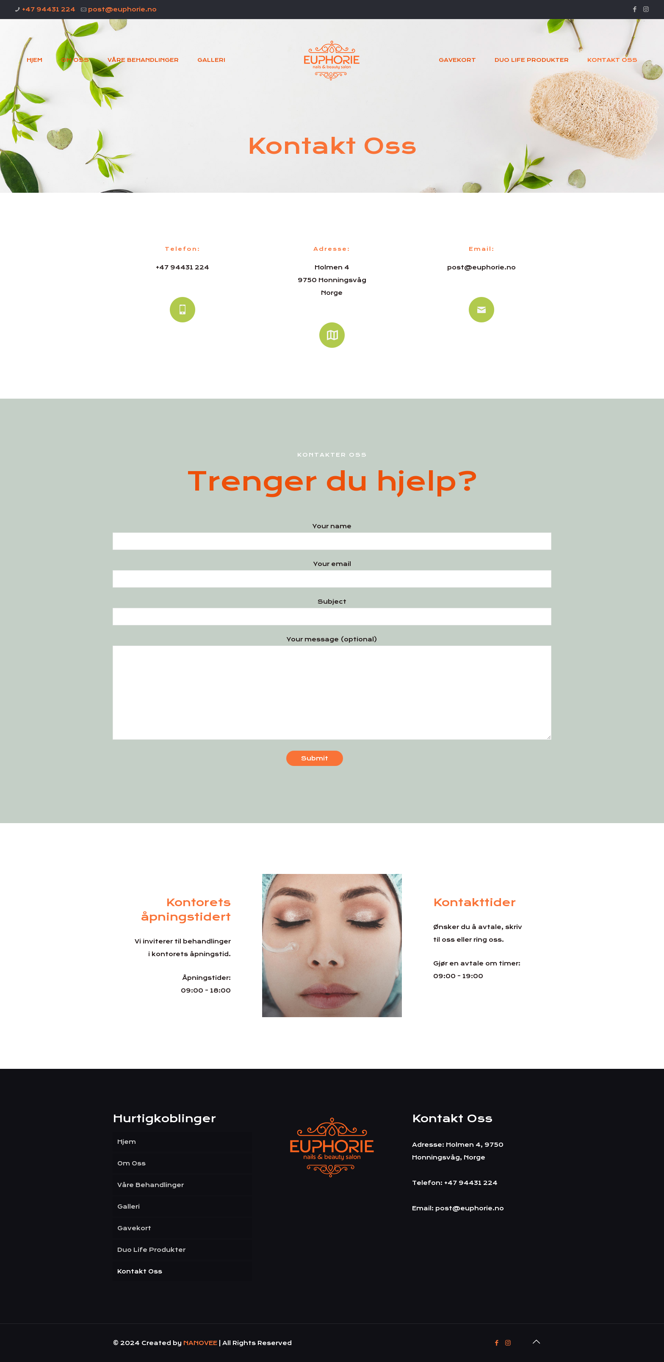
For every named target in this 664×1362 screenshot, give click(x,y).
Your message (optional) (332, 688)
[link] (331, 945)
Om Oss (131, 1163)
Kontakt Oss (139, 1271)
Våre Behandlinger (150, 1185)
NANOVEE (201, 1343)
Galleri (128, 1206)
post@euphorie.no (122, 9)
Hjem (126, 1141)
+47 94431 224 (48, 9)
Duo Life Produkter (151, 1249)
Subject (332, 611)
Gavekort (134, 1228)
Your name (332, 536)
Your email (332, 574)
